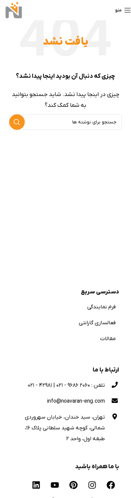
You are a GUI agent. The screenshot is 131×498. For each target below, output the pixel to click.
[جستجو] (65, 122)
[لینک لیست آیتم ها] (65, 307)
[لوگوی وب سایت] (13, 9)
